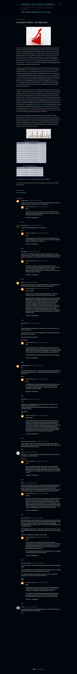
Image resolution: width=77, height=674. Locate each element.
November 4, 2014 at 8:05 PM (38, 563)
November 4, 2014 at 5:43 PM (42, 493)
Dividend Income (28, 179)
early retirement (23, 57)
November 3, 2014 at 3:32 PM (42, 288)
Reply (22, 222)
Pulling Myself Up (24, 200)
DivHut (22, 482)
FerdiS (22, 452)
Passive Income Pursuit (38, 4)
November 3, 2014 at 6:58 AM (35, 200)
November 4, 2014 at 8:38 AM (30, 452)
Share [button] (17, 190)
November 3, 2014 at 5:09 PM (36, 365)
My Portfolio (42, 12)
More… (49, 12)
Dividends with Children (26, 563)
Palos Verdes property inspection (28, 441)
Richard (22, 282)
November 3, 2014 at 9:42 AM (42, 206)
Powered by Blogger (38, 669)
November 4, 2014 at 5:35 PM (42, 415)
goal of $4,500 (50, 69)
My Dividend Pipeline (25, 365)
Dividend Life (24, 399)
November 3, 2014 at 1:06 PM (34, 251)
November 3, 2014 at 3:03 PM (31, 282)
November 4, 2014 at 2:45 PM (31, 482)
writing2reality (24, 251)
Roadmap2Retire (24, 225)
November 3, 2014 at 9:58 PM (33, 399)
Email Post (22, 190)
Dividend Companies (31, 12)
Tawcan (22, 606)
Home (22, 12)
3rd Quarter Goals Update (41, 104)
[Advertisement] (38, 650)
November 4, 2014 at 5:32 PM (42, 379)
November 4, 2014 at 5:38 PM (42, 461)
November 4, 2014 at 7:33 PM (36, 517)
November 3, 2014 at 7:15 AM (35, 225)
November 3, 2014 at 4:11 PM (35, 323)
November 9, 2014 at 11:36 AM (31, 606)
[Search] (60, 4)
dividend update (22, 192)
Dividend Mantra (24, 323)
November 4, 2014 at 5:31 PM (42, 342)
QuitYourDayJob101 (25, 517)
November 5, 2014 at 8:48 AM (42, 537)
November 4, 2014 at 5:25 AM (42, 441)
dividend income (27, 60)
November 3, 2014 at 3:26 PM (42, 260)
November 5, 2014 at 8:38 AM (42, 582)
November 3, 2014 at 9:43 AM (42, 233)
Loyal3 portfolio (46, 75)
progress (34, 60)
